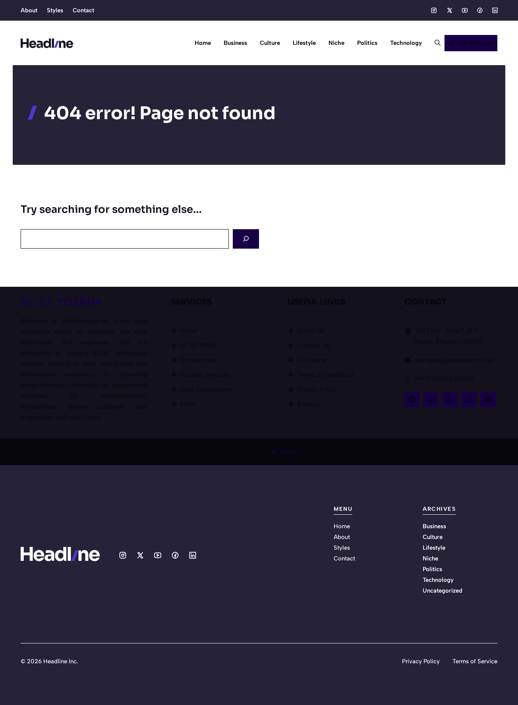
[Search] (246, 239)
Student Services (205, 375)
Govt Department (205, 389)
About (29, 10)
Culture (270, 42)
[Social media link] (434, 10)
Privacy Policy (317, 389)
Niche (336, 42)
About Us (310, 330)
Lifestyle (304, 42)
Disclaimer (312, 360)
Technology (406, 42)
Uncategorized (442, 590)
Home (203, 42)
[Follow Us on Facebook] (411, 399)
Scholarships (198, 360)
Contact (83, 10)
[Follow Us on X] (431, 399)
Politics (367, 42)
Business (235, 42)
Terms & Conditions (325, 375)
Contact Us (313, 345)
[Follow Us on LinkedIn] (450, 399)
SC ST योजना (197, 345)
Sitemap (309, 404)
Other (188, 404)
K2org (288, 451)
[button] (434, 42)
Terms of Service (474, 661)
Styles (55, 10)
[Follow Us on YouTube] (488, 399)
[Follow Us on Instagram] (469, 399)
